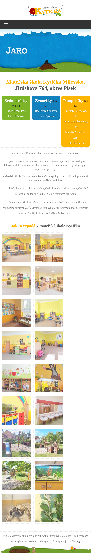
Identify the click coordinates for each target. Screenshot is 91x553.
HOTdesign (74, 541)
